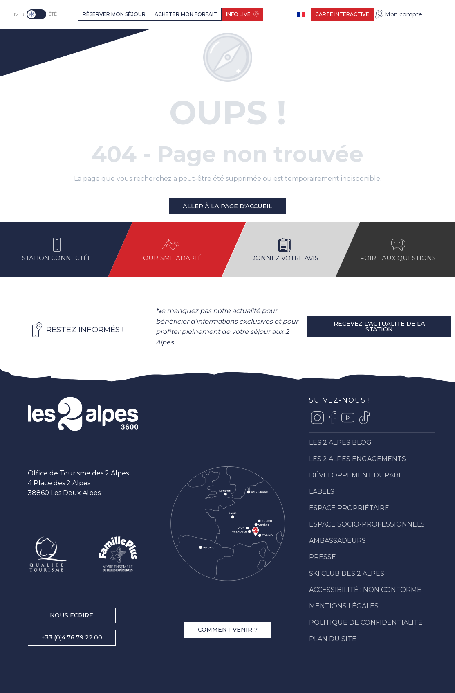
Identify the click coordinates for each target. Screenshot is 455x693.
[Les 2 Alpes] (43, 41)
